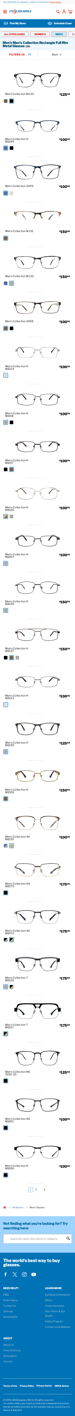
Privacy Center (44, 1386)
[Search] (37, 1239)
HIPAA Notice (62, 1386)
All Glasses (17, 1207)
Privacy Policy (27, 1386)
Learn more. (55, 2)
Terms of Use (10, 1386)
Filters (20, 54)
